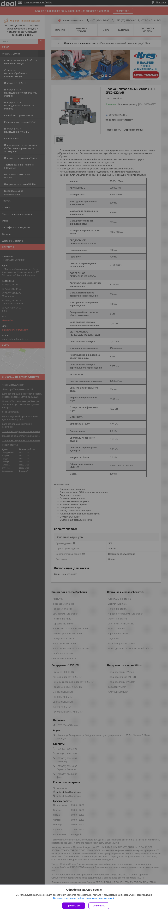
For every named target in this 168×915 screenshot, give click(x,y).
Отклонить (99, 905)
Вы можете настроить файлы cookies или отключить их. (82, 898)
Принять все (74, 905)
